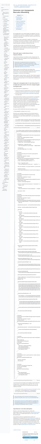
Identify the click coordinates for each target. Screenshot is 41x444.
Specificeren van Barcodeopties (19, 30)
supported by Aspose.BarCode (25, 69)
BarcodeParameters (17, 420)
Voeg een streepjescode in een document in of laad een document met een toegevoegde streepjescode (20, 24)
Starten (4, 17)
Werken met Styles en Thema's (6, 78)
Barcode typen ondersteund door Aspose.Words (19, 18)
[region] (25, 127)
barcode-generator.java (17, 132)
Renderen (5, 23)
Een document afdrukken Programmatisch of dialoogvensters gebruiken (6, 29)
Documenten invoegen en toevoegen (6, 68)
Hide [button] (21, 15)
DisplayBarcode (29, 94)
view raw (36, 132)
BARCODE (35, 44)
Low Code (4, 180)
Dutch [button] (2, 7)
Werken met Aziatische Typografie (6, 117)
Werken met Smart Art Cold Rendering (6, 148)
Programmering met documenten (25, 6)
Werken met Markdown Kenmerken (6, 175)
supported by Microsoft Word (18, 74)
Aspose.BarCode (23, 103)
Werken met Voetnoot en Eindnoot (6, 95)
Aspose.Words (16, 103)
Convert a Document (28, 402)
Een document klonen (5, 62)
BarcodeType (24, 62)
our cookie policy (28, 435)
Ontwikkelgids (5, 19)
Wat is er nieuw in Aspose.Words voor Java (5, 13)
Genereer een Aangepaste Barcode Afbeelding (6, 153)
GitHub (28, 132)
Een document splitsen (5, 72)
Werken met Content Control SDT (6, 166)
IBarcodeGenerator (31, 425)
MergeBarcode (18, 95)
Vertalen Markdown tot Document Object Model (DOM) (6, 44)
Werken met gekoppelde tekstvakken (6, 121)
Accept (30, 437)
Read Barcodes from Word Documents (20, 433)
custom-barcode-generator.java (19, 385)
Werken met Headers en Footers (6, 91)
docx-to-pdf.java (16, 398)
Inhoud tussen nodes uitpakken (6, 87)
